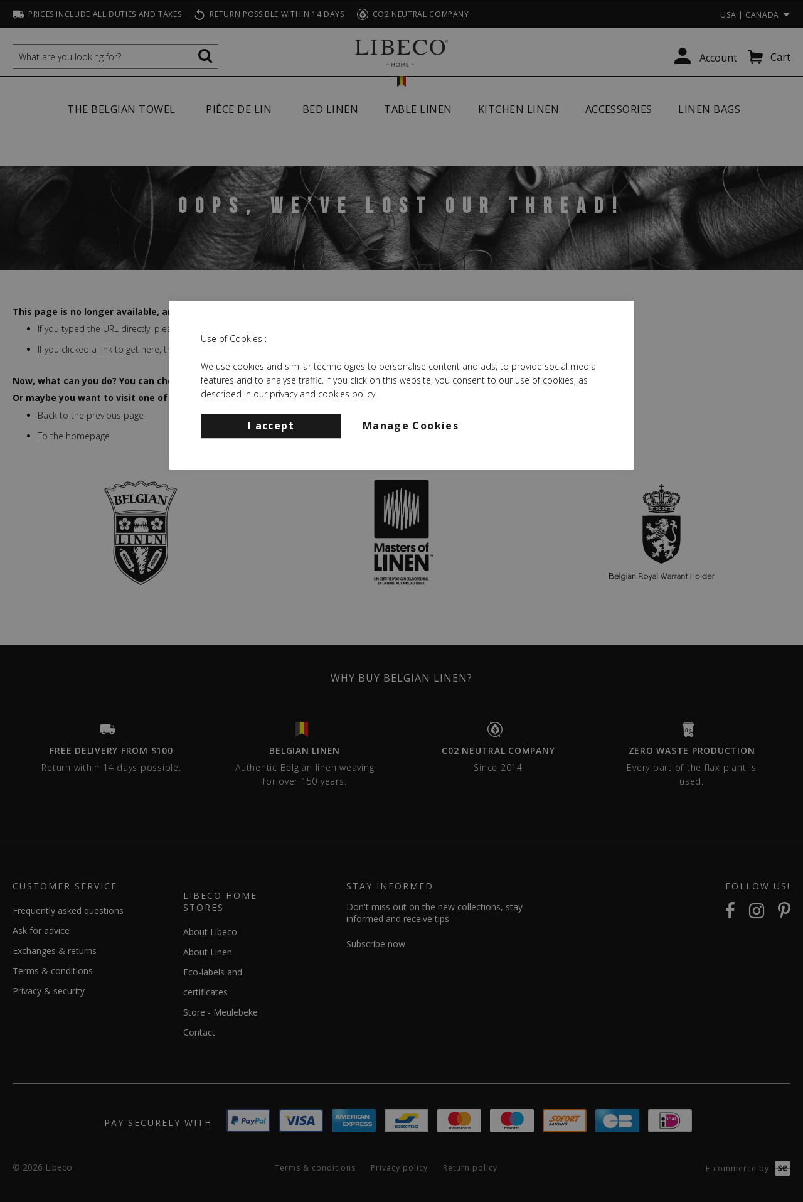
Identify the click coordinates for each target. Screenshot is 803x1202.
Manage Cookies (411, 425)
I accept (271, 425)
